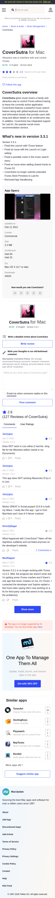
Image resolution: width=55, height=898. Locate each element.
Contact (6, 871)
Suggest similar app (27, 773)
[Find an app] (12, 10)
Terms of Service (10, 841)
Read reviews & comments (14, 77)
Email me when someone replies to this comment (27, 394)
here (40, 627)
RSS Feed (7, 885)
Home (5, 26)
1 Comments (44, 550)
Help (4, 878)
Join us (46, 1)
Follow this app (11, 85)
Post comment (27, 402)
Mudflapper (8, 558)
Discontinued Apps (11, 827)
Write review (27, 343)
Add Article (7, 834)
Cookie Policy (9, 863)
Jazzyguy (7, 433)
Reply (18, 458)
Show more (27, 609)
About (5, 812)
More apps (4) (13, 765)
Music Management (36, 26)
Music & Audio (17, 26)
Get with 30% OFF (27, 683)
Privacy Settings (10, 856)
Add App (6, 819)
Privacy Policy (9, 849)
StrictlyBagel (9, 526)
